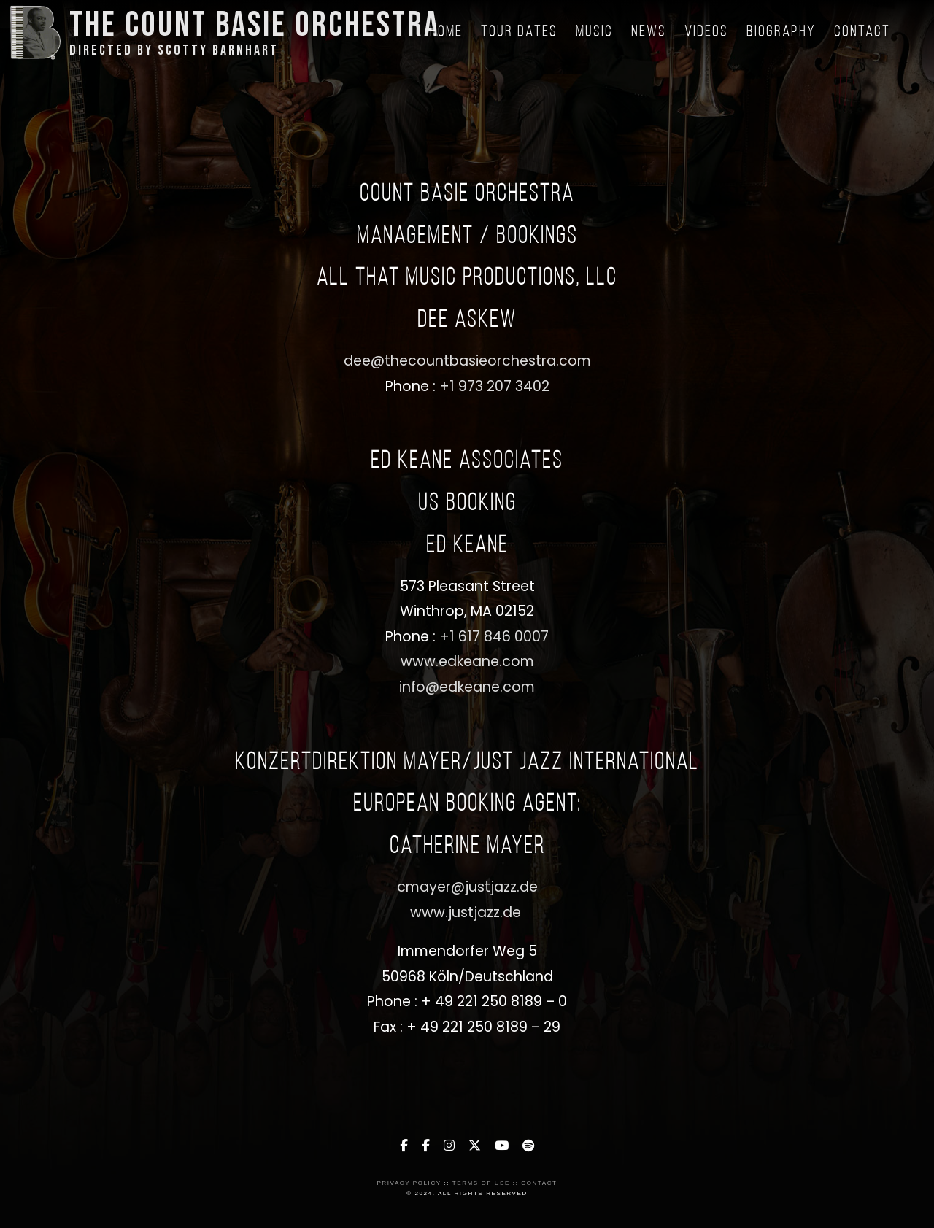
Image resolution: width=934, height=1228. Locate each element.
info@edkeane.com (467, 687)
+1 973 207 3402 (494, 386)
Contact (862, 32)
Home (446, 32)
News (648, 32)
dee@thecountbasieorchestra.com (467, 361)
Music (594, 32)
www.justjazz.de (467, 912)
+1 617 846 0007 (494, 636)
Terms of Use (481, 1183)
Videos (706, 32)
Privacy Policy (409, 1183)
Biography (781, 32)
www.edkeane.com (467, 661)
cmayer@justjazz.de (467, 887)
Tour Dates (519, 32)
